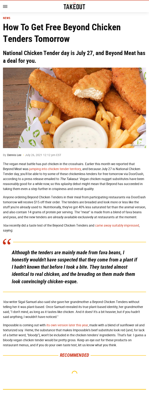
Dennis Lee (14, 155)
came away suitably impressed (117, 225)
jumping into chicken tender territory (55, 169)
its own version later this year (67, 325)
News (6, 18)
